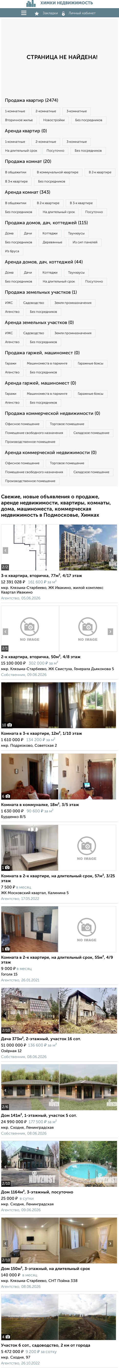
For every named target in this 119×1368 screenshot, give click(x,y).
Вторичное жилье (19, 120)
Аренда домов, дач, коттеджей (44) (44, 262)
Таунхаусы (76, 233)
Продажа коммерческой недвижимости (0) (52, 413)
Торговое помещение (67, 424)
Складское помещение (91, 433)
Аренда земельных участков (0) (39, 322)
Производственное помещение (30, 442)
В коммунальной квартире (57, 172)
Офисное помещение (22, 424)
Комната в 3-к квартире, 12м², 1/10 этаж (41, 734)
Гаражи (10, 363)
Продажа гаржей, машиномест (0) (42, 353)
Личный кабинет (79, 13)
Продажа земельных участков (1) (41, 292)
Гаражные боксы (90, 363)
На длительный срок (21, 150)
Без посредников (88, 120)
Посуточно (55, 150)
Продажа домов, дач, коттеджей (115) (46, 223)
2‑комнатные (46, 111)
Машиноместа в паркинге (47, 363)
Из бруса (12, 251)
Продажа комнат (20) (28, 161)
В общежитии (15, 172)
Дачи (28, 233)
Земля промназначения (73, 303)
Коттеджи (50, 233)
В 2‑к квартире (100, 172)
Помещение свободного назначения (34, 433)
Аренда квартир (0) (26, 131)
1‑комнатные (15, 111)
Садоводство (33, 303)
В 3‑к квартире (16, 181)
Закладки (46, 13)
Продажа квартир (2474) (31, 100)
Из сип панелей (85, 242)
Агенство (12, 312)
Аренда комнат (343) (27, 192)
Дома (9, 233)
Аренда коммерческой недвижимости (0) (50, 452)
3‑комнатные (77, 111)
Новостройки (54, 120)
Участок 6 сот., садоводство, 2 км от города (45, 1346)
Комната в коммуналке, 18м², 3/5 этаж (40, 805)
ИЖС (9, 303)
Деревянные (52, 242)
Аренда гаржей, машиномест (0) (40, 383)
